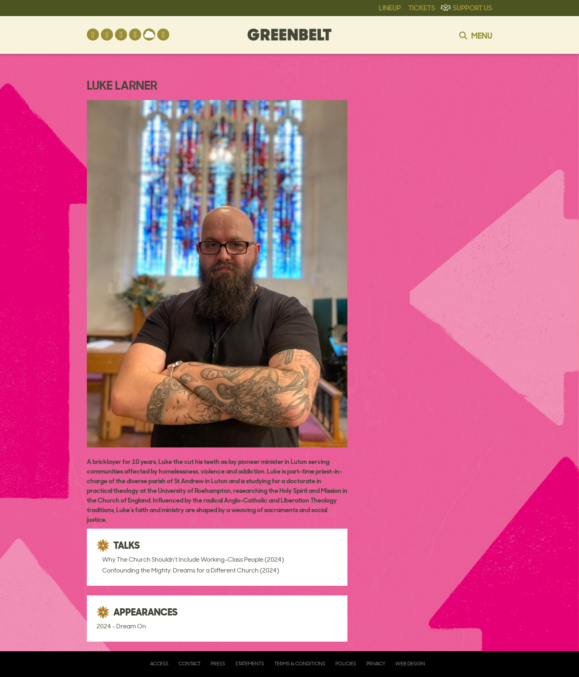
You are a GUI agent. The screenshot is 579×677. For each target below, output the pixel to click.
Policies (345, 663)
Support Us (472, 7)
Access (159, 663)
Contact (190, 663)
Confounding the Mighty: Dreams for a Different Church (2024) (190, 570)
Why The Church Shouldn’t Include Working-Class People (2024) (193, 559)
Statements (249, 663)
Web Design (410, 663)
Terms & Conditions (299, 663)
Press (218, 663)
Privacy (375, 663)
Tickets (421, 7)
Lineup (390, 7)
